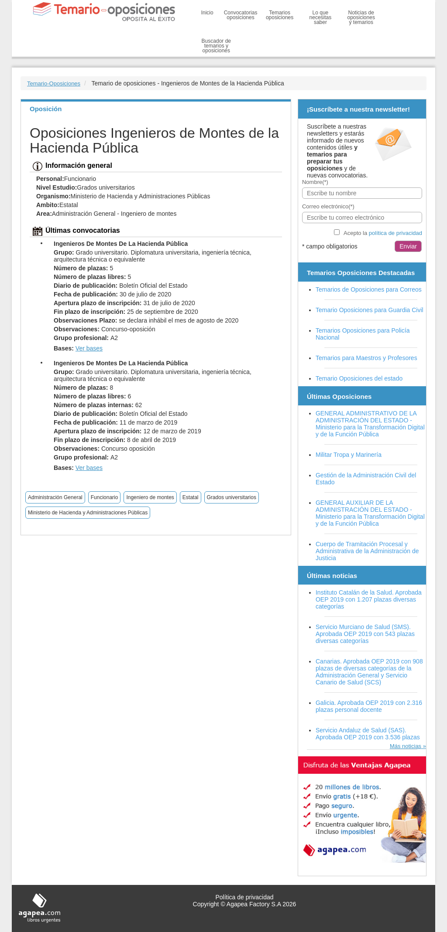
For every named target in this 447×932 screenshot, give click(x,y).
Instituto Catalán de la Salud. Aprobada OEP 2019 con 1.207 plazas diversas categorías (369, 599)
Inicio (207, 13)
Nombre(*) (315, 182)
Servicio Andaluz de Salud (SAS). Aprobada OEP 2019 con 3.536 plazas (368, 734)
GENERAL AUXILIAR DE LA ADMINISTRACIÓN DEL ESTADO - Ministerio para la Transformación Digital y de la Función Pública (370, 513)
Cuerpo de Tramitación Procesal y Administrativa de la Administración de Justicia (367, 551)
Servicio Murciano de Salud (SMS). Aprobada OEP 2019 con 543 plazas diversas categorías (365, 633)
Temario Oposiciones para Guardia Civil (369, 309)
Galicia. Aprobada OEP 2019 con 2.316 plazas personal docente (369, 706)
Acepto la (383, 233)
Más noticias (405, 746)
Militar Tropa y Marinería (349, 454)
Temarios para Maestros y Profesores (366, 357)
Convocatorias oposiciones (241, 15)
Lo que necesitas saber (320, 17)
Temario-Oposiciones (53, 83)
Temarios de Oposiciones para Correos (369, 289)
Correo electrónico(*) (328, 206)
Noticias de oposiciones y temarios (361, 17)
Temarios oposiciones (279, 15)
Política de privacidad (244, 897)
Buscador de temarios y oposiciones (216, 46)
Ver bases (89, 348)
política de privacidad (395, 233)
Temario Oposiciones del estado (359, 378)
